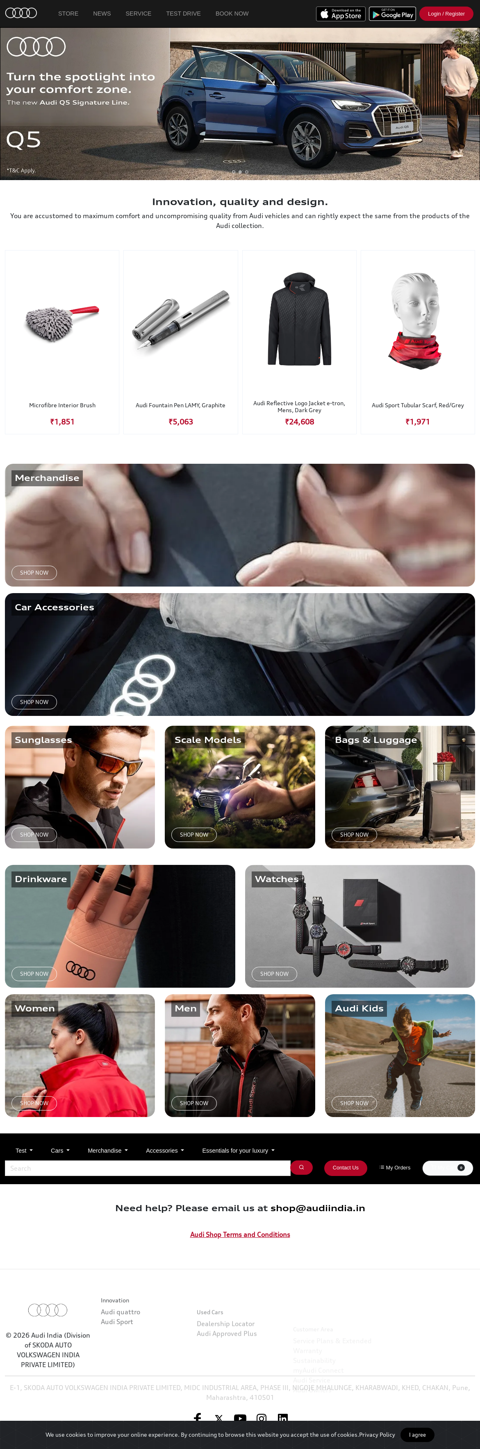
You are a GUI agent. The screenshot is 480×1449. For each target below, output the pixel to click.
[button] (233, 172)
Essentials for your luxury (236, 1150)
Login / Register (446, 14)
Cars (58, 1150)
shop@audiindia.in (318, 1208)
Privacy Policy (377, 1434)
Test (22, 1150)
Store (68, 13)
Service (139, 13)
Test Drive (183, 13)
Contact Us (346, 1168)
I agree (417, 1434)
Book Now (232, 13)
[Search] (148, 1168)
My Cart (448, 1167)
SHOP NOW (34, 572)
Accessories (163, 1150)
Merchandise (105, 1150)
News (102, 13)
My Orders (394, 1168)
